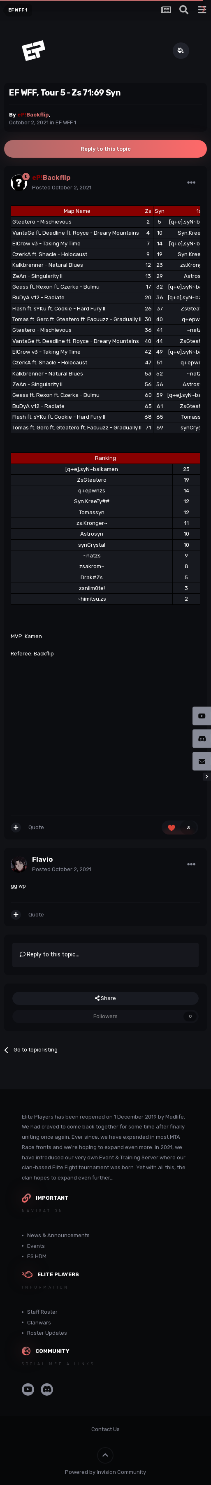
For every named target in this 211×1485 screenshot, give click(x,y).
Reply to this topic (106, 149)
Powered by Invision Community (105, 1472)
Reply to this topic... (49, 954)
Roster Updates (47, 1333)
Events (36, 1246)
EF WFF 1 (66, 122)
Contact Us (105, 1429)
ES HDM (36, 1256)
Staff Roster (42, 1312)
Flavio (42, 859)
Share (105, 998)
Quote (36, 827)
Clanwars (39, 1322)
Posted (61, 187)
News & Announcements (58, 1235)
